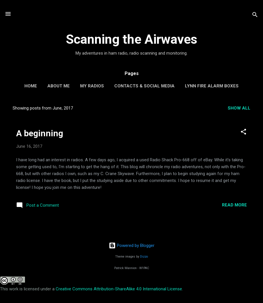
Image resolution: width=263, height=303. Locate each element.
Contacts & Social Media (144, 86)
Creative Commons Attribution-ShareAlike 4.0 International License (119, 289)
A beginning (39, 133)
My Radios (92, 86)
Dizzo (144, 256)
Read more (234, 205)
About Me (58, 86)
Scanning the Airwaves (131, 39)
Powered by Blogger (131, 245)
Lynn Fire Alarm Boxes (212, 86)
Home (30, 86)
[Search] (255, 15)
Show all (239, 108)
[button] (243, 132)
